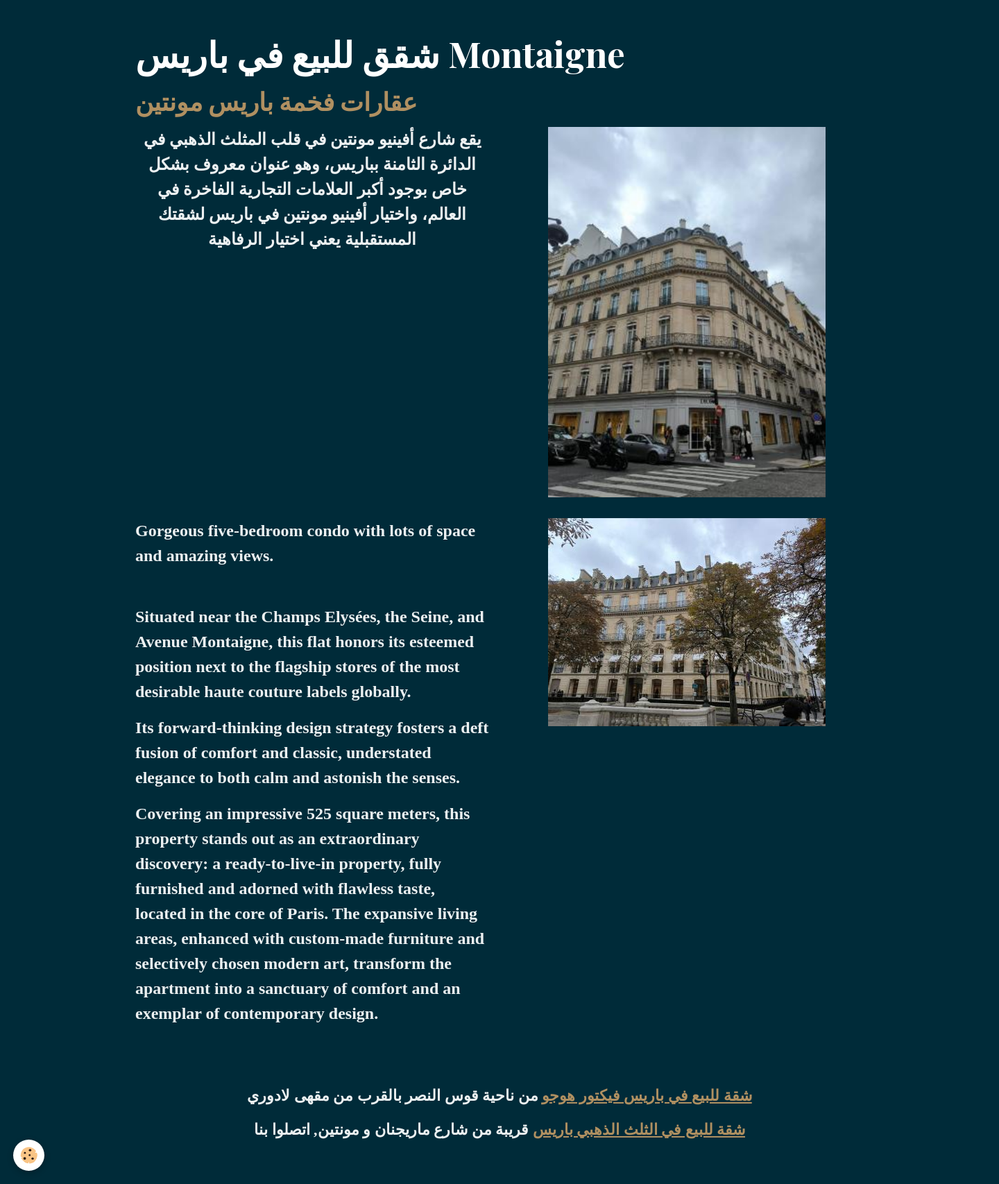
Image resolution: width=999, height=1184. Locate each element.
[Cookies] (29, 1155)
